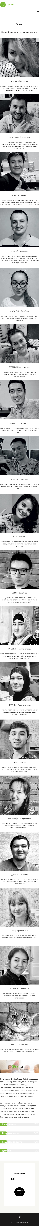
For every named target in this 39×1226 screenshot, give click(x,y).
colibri (11, 4)
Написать (20, 1191)
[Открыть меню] (38, 4)
